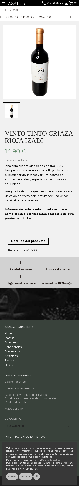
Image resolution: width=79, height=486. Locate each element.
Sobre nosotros (15, 381)
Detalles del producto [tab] (28, 241)
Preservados (12, 351)
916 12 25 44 (52, 3)
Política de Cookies (50, 460)
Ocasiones (11, 342)
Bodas (9, 365)
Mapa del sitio (14, 408)
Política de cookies (17, 402)
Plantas (9, 338)
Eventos (10, 360)
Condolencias (13, 347)
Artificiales (11, 356)
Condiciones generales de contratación (30, 398)
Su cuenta (13, 418)
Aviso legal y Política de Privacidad (27, 394)
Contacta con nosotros (19, 388)
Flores (8, 333)
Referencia (16, 250)
